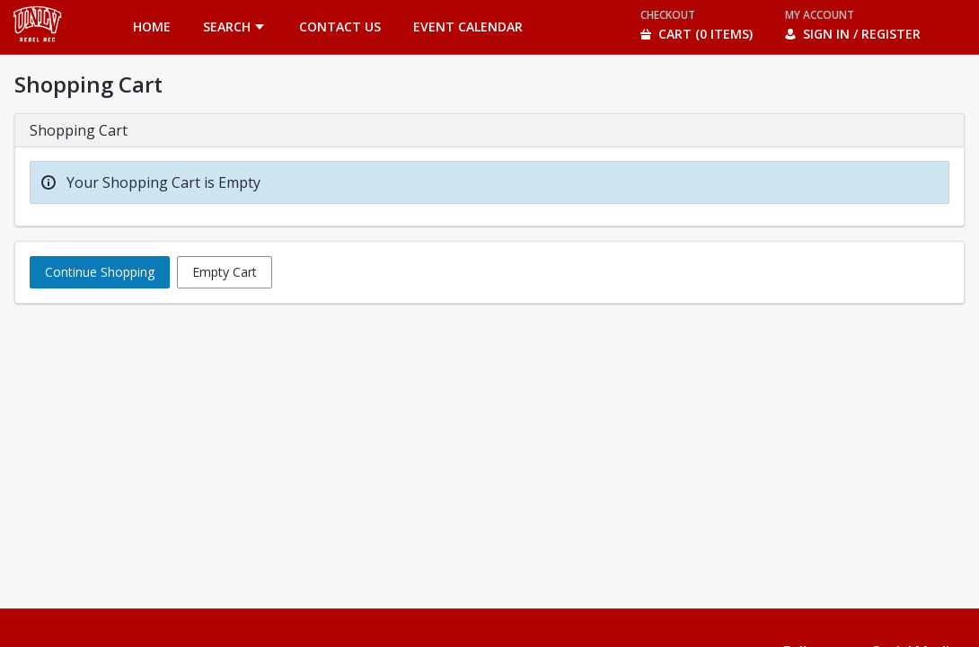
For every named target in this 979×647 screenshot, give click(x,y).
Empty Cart (224, 271)
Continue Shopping (99, 271)
